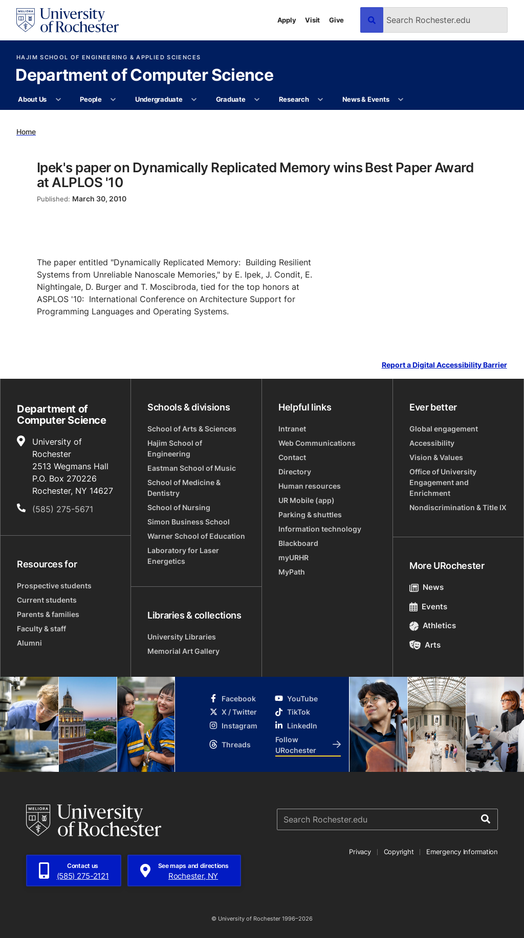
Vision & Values (436, 457)
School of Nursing (178, 507)
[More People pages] (113, 99)
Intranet (292, 428)
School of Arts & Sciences (191, 428)
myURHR (293, 557)
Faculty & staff (41, 628)
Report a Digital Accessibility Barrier (444, 365)
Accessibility (431, 443)
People (90, 99)
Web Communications (317, 443)
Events (428, 606)
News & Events (365, 99)
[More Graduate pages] (257, 99)
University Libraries (181, 637)
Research (294, 99)
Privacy (359, 851)
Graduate (231, 99)
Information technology (319, 529)
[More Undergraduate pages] (194, 99)
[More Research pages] (320, 99)
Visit (312, 20)
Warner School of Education (196, 536)
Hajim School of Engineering (174, 448)
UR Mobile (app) (306, 500)
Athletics (432, 625)
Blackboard (298, 543)
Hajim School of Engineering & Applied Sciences (108, 57)
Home (26, 131)
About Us (32, 99)
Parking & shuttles (310, 514)
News (426, 587)
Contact (292, 457)
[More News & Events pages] (400, 99)
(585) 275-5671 (62, 509)
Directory (294, 471)
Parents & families (48, 614)
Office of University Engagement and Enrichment (442, 482)
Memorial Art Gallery (183, 651)
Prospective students (54, 585)
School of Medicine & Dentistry (184, 487)
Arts (425, 644)
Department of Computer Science (144, 75)
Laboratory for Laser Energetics (183, 555)
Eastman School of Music (191, 468)
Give (336, 20)
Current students (47, 600)
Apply (286, 20)
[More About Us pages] (58, 99)
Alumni (29, 643)
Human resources (309, 486)
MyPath (291, 572)
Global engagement (443, 428)
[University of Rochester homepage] (67, 20)
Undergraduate (159, 99)
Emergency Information (462, 851)
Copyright (399, 851)
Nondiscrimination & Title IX (458, 507)
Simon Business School (188, 522)
